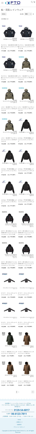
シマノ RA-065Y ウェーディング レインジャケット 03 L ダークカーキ (26, 108)
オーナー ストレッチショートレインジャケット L (9, 323)
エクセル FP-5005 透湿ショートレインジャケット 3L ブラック (26, 139)
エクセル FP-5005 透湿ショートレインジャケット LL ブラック (9, 170)
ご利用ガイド (19, 422)
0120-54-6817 (21, 410)
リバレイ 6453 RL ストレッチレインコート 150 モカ (26, 352)
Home (19, 419)
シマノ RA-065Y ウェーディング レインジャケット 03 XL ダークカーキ (9, 108)
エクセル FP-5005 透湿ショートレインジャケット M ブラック (9, 201)
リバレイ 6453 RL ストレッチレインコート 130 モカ (9, 381)
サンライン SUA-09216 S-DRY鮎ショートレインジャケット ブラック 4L (26, 46)
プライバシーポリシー (19, 427)
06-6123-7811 (19, 413)
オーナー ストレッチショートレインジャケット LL (26, 293)
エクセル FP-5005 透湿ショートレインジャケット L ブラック (26, 169)
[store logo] (12, 3)
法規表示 (19, 424)
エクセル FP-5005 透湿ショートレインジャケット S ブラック (26, 200)
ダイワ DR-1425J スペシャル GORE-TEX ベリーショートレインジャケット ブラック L (26, 232)
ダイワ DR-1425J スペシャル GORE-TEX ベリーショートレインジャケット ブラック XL (9, 263)
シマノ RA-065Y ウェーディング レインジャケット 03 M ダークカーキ (9, 139)
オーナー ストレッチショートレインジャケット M (26, 323)
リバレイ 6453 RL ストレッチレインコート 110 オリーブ (9, 352)
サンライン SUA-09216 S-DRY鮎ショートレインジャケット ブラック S (9, 77)
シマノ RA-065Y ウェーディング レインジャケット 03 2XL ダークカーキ (26, 77)
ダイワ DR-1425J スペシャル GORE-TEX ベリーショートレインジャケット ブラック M (26, 263)
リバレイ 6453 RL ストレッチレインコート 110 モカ (26, 381)
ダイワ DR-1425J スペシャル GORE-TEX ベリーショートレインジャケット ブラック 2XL (9, 232)
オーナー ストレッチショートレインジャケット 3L (9, 293)
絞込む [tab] (4, 14)
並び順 (21, 14)
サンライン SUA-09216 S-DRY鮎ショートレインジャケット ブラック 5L (9, 46)
